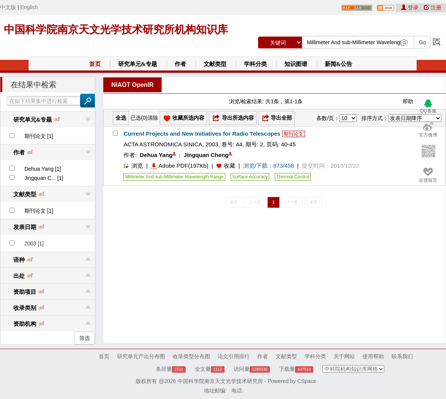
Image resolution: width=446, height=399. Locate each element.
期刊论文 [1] (38, 136)
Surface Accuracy (250, 176)
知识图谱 (295, 64)
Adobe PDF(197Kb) (180, 165)
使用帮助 (373, 356)
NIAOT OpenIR (132, 85)
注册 (432, 8)
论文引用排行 (234, 356)
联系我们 (402, 356)
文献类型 (215, 64)
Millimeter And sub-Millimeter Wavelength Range (174, 176)
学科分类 (255, 64)
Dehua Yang (156, 155)
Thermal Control (292, 176)
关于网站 (344, 356)
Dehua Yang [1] (42, 169)
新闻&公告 (339, 64)
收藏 (229, 165)
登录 (410, 8)
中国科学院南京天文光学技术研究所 (220, 381)
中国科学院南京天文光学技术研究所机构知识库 (116, 29)
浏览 (133, 165)
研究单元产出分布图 (141, 356)
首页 (95, 64)
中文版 (8, 7)
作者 (180, 64)
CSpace (306, 381)
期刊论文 (293, 134)
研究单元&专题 (137, 64)
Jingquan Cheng (206, 155)
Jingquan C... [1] (43, 178)
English (29, 7)
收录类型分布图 (191, 356)
